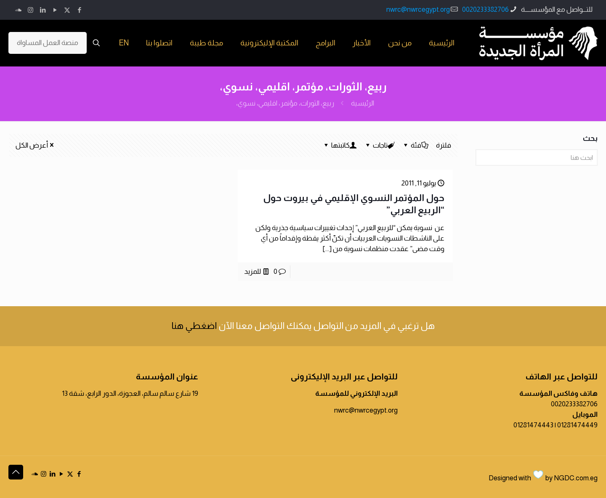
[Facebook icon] (79, 9)
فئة (415, 145)
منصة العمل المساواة (47, 43)
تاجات (379, 145)
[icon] (18, 9)
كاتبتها (340, 145)
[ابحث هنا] (537, 157)
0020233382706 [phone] (485, 9)
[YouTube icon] (55, 9)
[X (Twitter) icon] (67, 9)
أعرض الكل (35, 145)
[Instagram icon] (30, 9)
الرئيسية (362, 103)
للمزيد (252, 271)
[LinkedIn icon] (43, 9)
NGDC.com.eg (576, 478)
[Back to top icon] (15, 472)
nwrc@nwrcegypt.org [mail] (418, 9)
